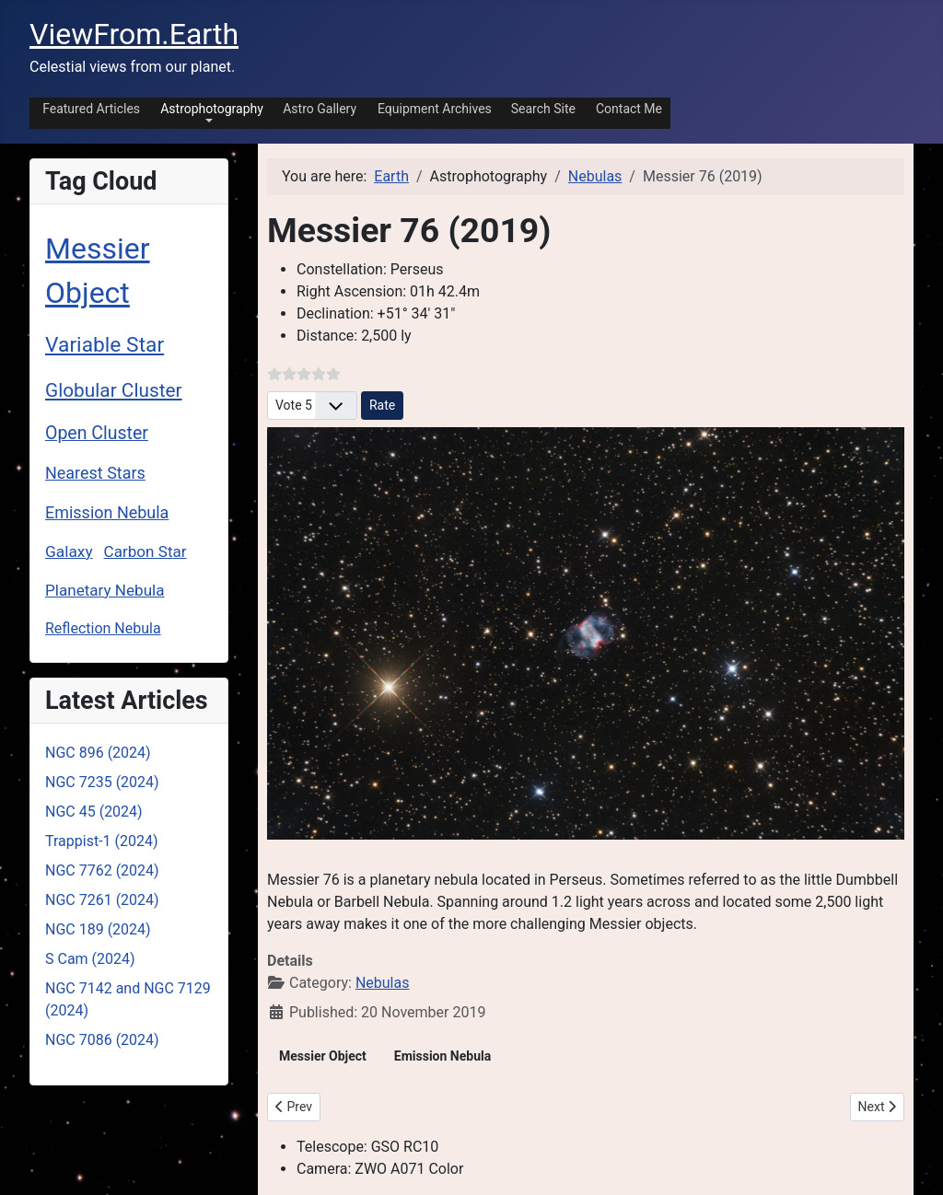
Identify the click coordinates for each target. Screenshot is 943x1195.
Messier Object (323, 1056)
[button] (208, 112)
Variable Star (104, 344)
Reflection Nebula (103, 628)
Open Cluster (96, 433)
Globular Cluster (113, 390)
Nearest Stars (95, 472)
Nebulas (382, 983)
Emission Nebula (107, 512)
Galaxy (69, 551)
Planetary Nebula (105, 590)
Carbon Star (145, 551)
